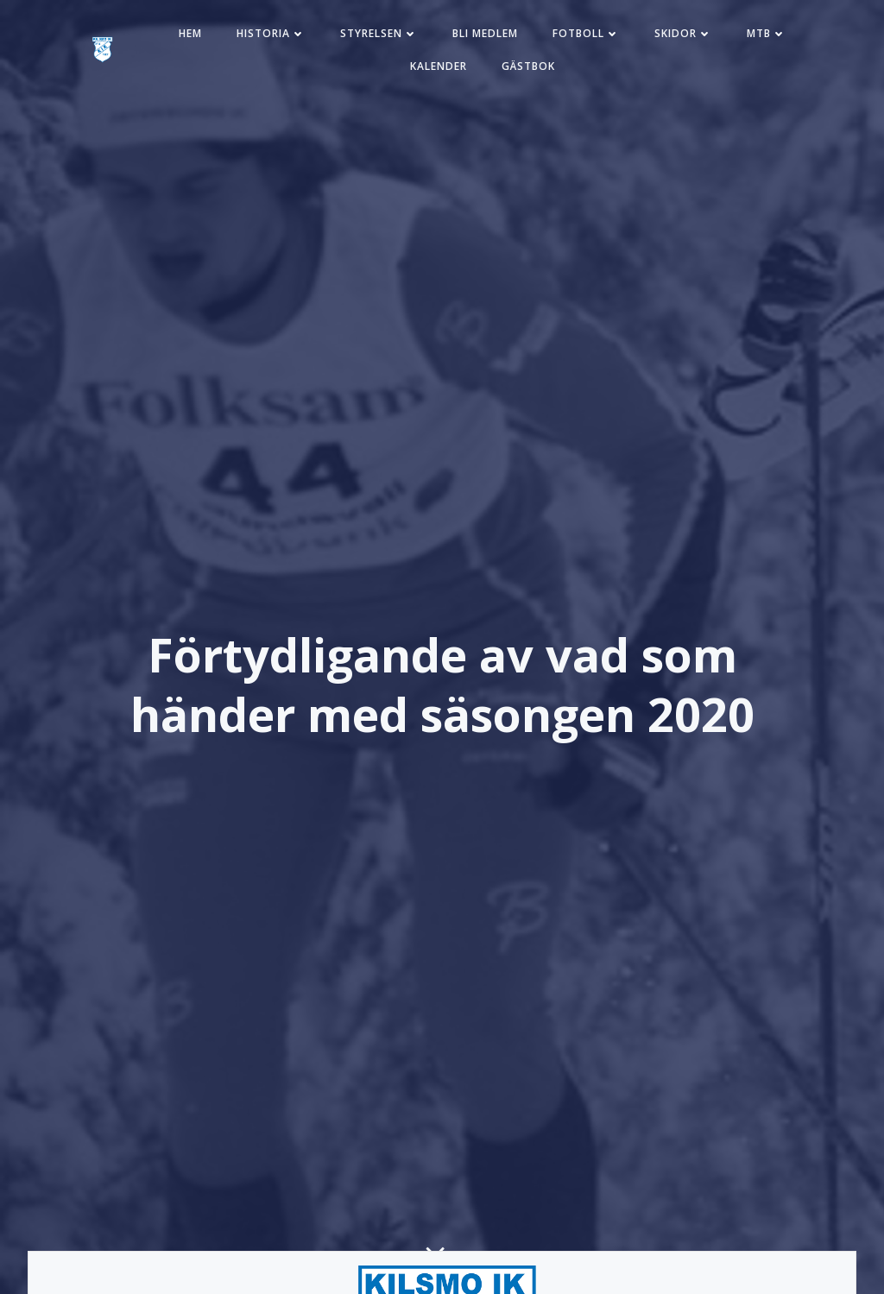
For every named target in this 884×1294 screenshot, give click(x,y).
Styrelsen (379, 33)
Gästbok (528, 66)
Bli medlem (485, 33)
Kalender (438, 66)
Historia (271, 33)
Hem (190, 33)
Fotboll (586, 33)
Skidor (683, 33)
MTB (766, 33)
